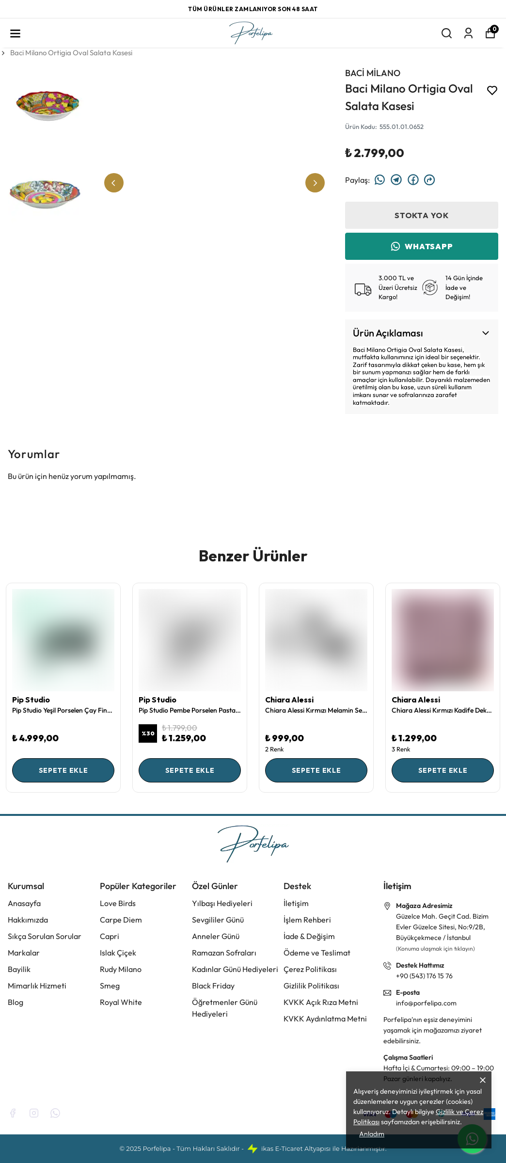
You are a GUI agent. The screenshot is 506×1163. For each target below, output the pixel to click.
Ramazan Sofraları (224, 952)
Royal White (121, 1002)
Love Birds (118, 903)
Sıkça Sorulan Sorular (44, 936)
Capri (109, 936)
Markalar (24, 952)
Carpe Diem (121, 919)
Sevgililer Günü (218, 919)
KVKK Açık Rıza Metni (321, 1002)
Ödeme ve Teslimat (317, 952)
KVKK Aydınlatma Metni (325, 1018)
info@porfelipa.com (426, 1003)
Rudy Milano (121, 969)
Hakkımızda (28, 919)
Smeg (110, 985)
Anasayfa (24, 903)
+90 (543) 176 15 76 (424, 976)
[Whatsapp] (55, 1113)
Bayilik (19, 969)
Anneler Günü (215, 936)
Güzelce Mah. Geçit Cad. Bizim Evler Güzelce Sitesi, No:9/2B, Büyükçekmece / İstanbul (442, 927)
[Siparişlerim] (468, 33)
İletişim (296, 903)
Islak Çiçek (118, 952)
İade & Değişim (309, 936)
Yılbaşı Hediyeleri (222, 903)
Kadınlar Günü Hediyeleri (235, 969)
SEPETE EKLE (63, 770)
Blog (15, 1002)
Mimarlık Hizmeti (37, 985)
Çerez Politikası (310, 969)
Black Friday (213, 985)
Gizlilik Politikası (311, 985)
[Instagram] (34, 1113)
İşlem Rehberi (307, 919)
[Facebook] (12, 1113)
